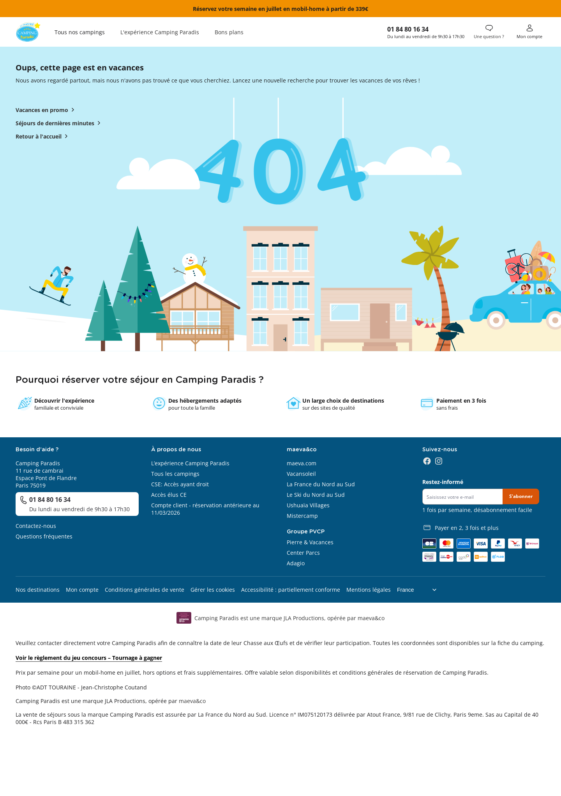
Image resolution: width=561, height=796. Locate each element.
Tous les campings (175, 473)
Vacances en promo (47, 109)
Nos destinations (38, 589)
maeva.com (301, 463)
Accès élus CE (169, 494)
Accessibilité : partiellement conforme (290, 589)
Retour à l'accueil (43, 136)
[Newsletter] (462, 497)
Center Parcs (303, 552)
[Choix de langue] (420, 590)
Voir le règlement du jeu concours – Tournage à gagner (89, 657)
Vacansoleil (301, 473)
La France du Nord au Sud (321, 484)
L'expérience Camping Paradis (159, 32)
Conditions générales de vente (144, 589)
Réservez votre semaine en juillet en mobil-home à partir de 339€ (280, 8)
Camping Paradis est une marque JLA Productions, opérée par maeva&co (289, 618)
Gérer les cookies (213, 589)
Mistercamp (302, 515)
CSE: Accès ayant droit (180, 484)
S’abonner (521, 496)
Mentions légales (368, 589)
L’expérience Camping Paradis (190, 463)
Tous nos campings (80, 32)
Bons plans (229, 32)
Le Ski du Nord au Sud (316, 494)
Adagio (296, 563)
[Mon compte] (529, 32)
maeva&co (192, 701)
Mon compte (82, 589)
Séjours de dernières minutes (60, 123)
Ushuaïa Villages (308, 505)
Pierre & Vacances (310, 542)
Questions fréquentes (44, 536)
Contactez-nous (36, 525)
